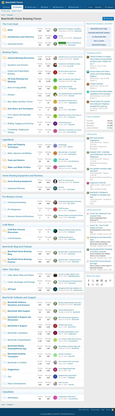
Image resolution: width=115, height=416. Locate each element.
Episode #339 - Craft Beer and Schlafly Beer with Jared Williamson (80, 259)
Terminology (62, 145)
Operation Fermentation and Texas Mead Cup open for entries (78, 130)
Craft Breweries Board (65, 237)
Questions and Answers (18, 65)
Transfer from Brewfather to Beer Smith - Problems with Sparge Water (81, 64)
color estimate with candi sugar (68, 361)
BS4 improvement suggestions (68, 317)
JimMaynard (72, 88)
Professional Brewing (17, 202)
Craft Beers (8, 224)
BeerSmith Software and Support (19, 297)
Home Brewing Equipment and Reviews (22, 175)
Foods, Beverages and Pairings (21, 282)
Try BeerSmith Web (99, 37)
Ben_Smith (71, 203)
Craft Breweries (14, 238)
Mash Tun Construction (66, 180)
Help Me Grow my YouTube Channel (70, 57)
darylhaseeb (77, 38)
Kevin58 (76, 59)
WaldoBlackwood (74, 276)
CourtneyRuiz (72, 341)
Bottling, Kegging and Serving (20, 123)
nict (69, 370)
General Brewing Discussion (21, 58)
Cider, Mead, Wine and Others (21, 275)
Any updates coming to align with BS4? (71, 346)
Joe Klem (71, 73)
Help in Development (17, 383)
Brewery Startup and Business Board (70, 215)
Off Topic (12, 289)
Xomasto (71, 96)
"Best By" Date (63, 159)
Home (6, 7)
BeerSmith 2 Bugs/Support (19, 340)
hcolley (74, 168)
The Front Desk (10, 24)
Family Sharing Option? (66, 310)
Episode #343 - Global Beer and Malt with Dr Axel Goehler (77, 252)
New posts (5, 11)
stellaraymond (78, 290)
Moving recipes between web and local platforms (74, 302)
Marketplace (13, 398)
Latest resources (94, 210)
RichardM (71, 124)
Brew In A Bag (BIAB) (17, 88)
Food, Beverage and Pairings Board (70, 281)
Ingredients (8, 139)
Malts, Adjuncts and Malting (19, 153)
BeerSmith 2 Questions (18, 333)
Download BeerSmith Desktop (99, 33)
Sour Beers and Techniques (20, 109)
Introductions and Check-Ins (21, 37)
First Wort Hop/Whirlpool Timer (68, 332)
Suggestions (13, 369)
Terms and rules (83, 410)
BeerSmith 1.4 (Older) (17, 363)
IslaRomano (72, 334)
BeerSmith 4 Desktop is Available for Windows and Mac (76, 29)
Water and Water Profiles (19, 167)
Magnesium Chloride (65, 166)
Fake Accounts (63, 382)
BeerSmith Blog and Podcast (17, 246)
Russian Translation (64, 354)
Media (44, 7)
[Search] (108, 7)
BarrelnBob (71, 189)
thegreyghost (72, 103)
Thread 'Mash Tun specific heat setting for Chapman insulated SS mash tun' (100, 103)
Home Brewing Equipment (20, 181)
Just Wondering (73, 161)
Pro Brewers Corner (12, 196)
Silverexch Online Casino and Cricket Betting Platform (76, 230)
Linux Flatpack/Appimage (66, 368)
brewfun (70, 363)
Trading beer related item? (67, 396)
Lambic (60, 108)
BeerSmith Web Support (19, 311)
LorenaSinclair (73, 399)
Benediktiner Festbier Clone (67, 100)
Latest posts (92, 134)
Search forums (16, 11)
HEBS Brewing (63, 208)
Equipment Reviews (16, 188)
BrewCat (76, 182)
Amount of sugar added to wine (68, 274)
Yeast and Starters (16, 160)
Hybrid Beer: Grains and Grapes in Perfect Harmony (75, 115)
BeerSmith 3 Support (17, 326)
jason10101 (72, 327)
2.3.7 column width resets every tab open (72, 339)
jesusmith (70, 66)
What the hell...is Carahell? (67, 152)
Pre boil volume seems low (67, 71)
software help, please (65, 325)
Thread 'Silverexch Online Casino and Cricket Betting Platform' (100, 73)
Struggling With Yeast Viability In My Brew (72, 288)
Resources (58, 7)
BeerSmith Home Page (99, 29)
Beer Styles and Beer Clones (20, 102)
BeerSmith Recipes (99, 45)
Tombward (71, 117)
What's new (30, 7)
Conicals (61, 187)
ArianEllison (72, 210)
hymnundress (71, 132)
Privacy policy (95, 410)
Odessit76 (71, 356)
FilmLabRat (72, 110)
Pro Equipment (14, 209)
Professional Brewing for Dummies (69, 201)
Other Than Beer (10, 269)
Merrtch (70, 147)
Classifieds (7, 392)
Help (102, 410)
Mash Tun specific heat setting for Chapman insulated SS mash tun (80, 79)
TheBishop (71, 377)
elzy (75, 81)
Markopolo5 (72, 154)
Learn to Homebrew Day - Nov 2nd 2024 (75, 43)
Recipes (11, 95)
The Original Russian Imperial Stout (70, 94)
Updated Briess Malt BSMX (67, 375)
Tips (9, 377)
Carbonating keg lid (64, 122)
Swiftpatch (71, 232)
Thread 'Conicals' (96, 84)
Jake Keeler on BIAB (65, 86)
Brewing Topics (10, 52)
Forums (17, 7)
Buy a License (99, 41)
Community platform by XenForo (57, 414)
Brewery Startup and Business (21, 216)
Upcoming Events (15, 44)
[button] (37, 7)
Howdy (60, 36)
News (10, 30)
